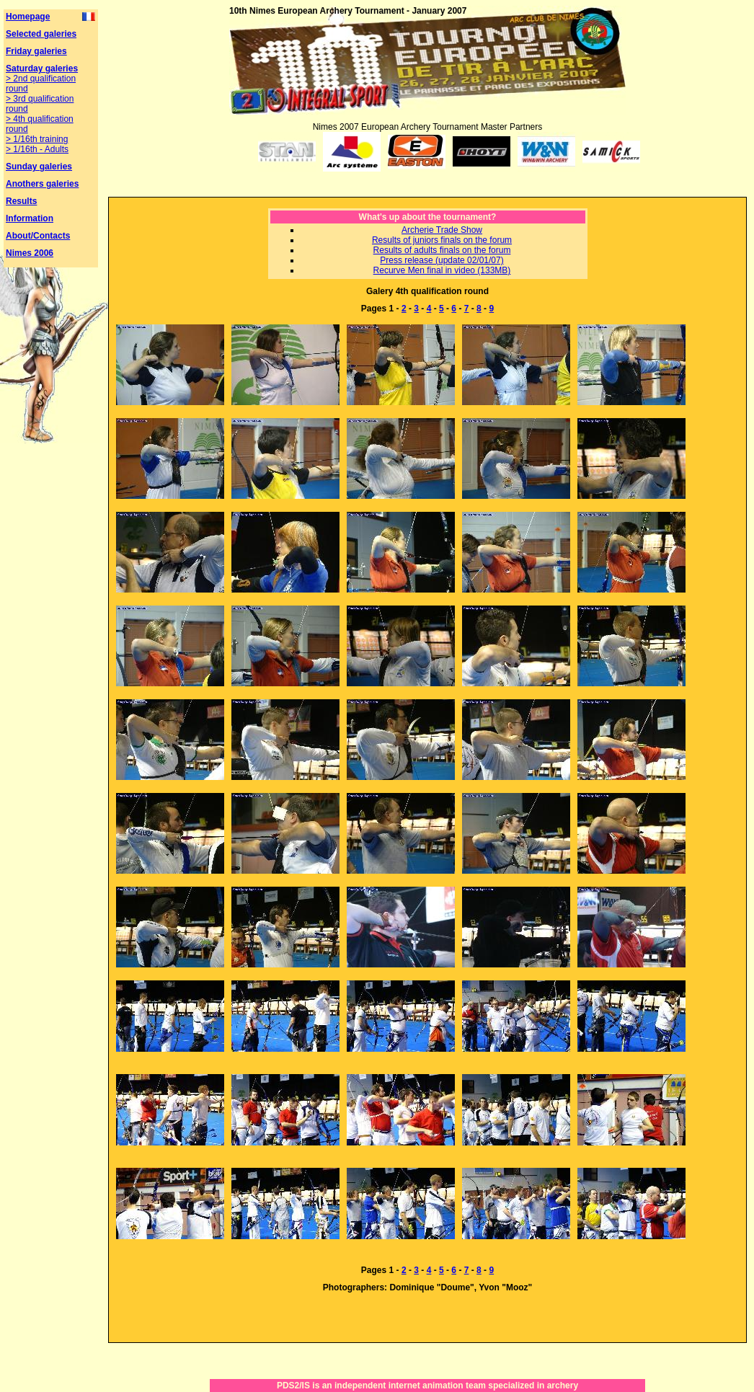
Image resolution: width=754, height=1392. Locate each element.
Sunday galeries (39, 166)
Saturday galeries (42, 68)
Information (29, 218)
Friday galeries (36, 51)
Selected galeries (41, 34)
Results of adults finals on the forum (442, 250)
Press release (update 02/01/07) (441, 260)
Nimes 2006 (29, 253)
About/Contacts (38, 236)
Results (21, 201)
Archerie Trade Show (442, 230)
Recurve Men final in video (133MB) (442, 270)
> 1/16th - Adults (37, 149)
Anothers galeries (42, 184)
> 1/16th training (37, 139)
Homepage (28, 17)
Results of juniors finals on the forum (442, 240)
